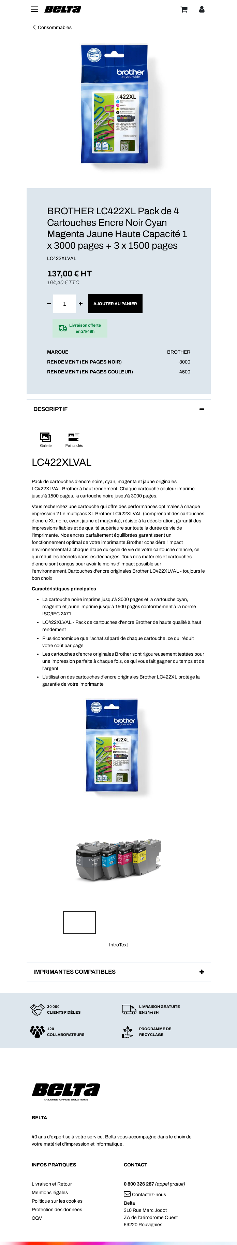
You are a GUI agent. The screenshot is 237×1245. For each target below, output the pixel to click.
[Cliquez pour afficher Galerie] (46, 439)
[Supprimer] (49, 303)
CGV (37, 1218)
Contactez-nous (145, 1194)
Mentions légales (50, 1192)
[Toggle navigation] (34, 9)
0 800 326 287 (139, 1184)
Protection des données (57, 1209)
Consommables (52, 27)
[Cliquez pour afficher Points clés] (74, 439)
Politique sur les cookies (57, 1201)
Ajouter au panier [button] (115, 303)
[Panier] (184, 9)
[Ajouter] (81, 303)
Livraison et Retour (52, 1184)
